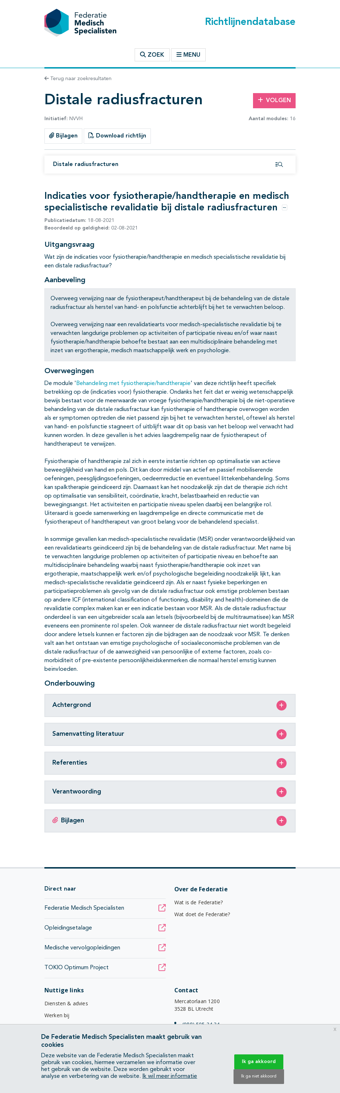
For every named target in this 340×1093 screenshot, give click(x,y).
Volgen (274, 100)
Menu (188, 55)
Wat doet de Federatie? (202, 914)
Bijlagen (63, 135)
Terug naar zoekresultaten (78, 78)
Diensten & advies (66, 1003)
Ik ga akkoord (259, 1061)
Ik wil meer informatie (169, 1076)
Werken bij (57, 1015)
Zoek (152, 55)
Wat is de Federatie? (198, 902)
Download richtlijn (117, 135)
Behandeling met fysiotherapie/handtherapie (133, 383)
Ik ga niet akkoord (258, 1076)
